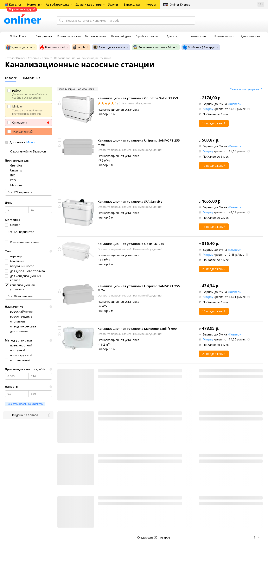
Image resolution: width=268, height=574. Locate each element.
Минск (30, 142)
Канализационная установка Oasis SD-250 (131, 244)
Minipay (208, 109)
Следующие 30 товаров (153, 537)
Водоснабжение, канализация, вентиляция (82, 58)
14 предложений (213, 123)
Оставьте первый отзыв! (115, 150)
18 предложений (213, 227)
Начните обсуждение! (136, 103)
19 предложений (213, 166)
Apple (78, 47)
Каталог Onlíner (15, 58)
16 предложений (213, 311)
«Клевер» (234, 104)
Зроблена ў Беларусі (198, 47)
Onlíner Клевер (180, 4)
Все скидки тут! (52, 47)
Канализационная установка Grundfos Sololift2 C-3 (138, 98)
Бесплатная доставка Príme (154, 47)
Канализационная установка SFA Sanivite (130, 201)
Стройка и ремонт (40, 58)
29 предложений (213, 269)
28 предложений (213, 354)
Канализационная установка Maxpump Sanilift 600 (137, 328)
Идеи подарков (19, 47)
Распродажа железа (109, 47)
